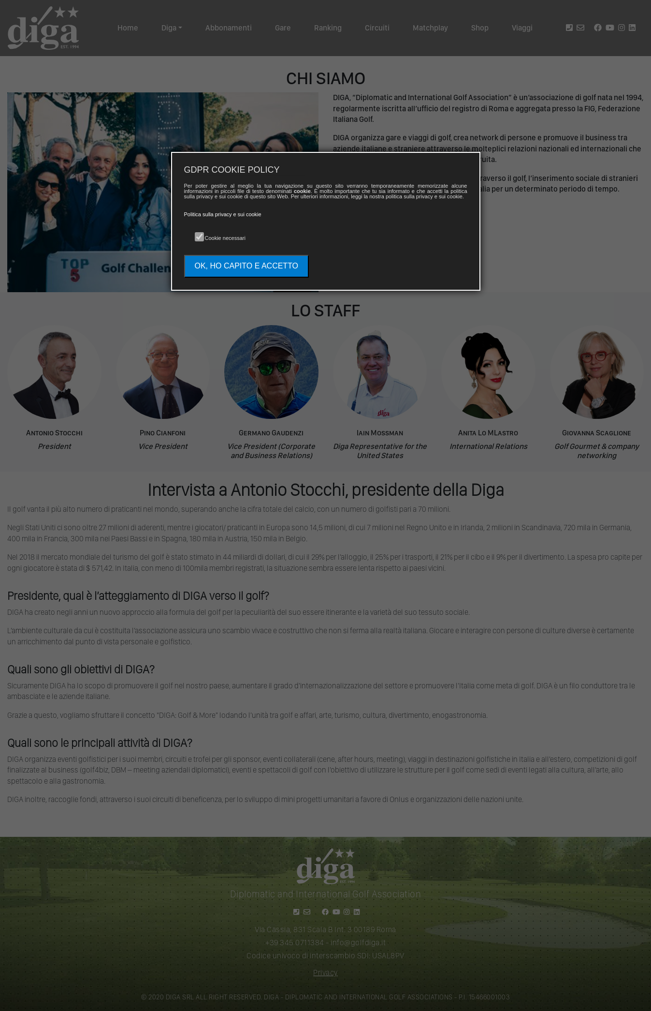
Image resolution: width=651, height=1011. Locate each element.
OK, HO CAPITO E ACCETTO (247, 266)
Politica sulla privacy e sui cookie (222, 214)
